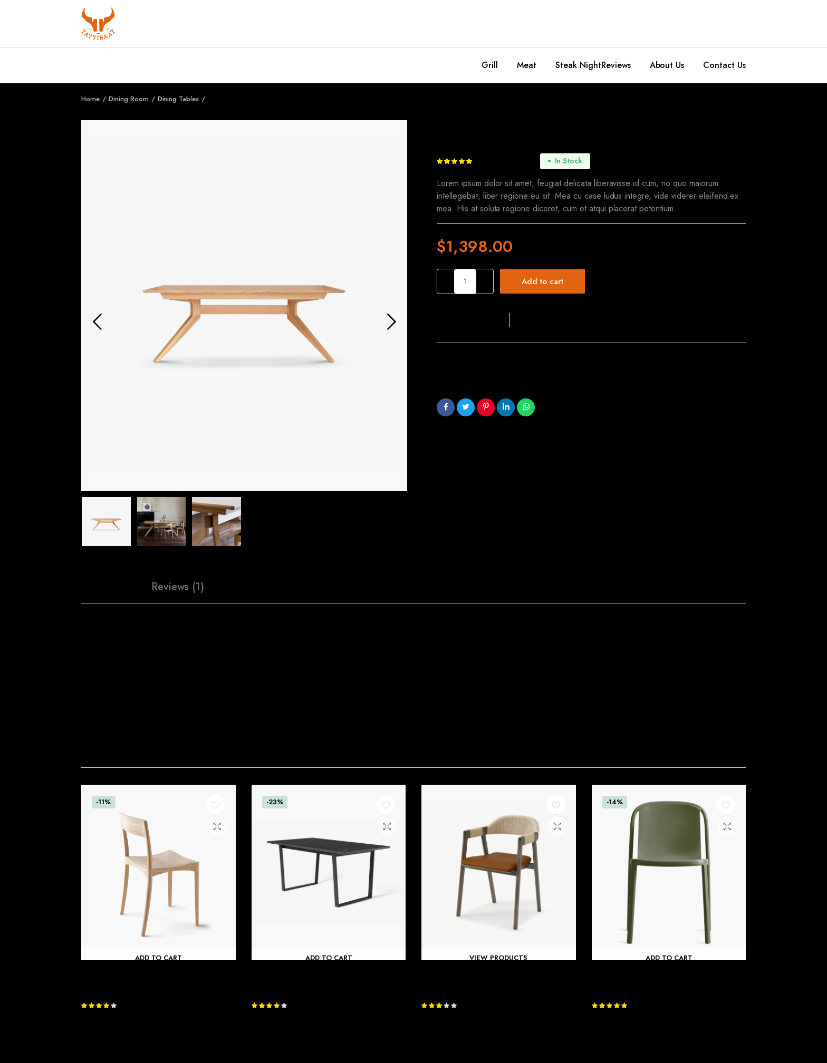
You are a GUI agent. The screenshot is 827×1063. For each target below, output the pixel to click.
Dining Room (129, 99)
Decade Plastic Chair (632, 973)
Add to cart (542, 281)
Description (108, 586)
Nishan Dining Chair (459, 973)
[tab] (108, 587)
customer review (507, 161)
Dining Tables (178, 99)
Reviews (616, 65)
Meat (526, 65)
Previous (97, 321)
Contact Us (724, 65)
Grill (490, 65)
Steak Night (578, 65)
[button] (473, 320)
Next (391, 321)
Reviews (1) (178, 586)
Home (90, 99)
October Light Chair (120, 973)
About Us (667, 65)
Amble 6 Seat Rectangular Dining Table (327, 973)
